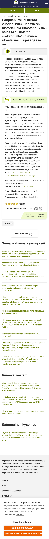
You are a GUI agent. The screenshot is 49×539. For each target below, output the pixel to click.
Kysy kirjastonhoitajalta (10, 16)
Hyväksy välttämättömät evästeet (23, 533)
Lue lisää (19, 514)
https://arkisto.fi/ (27, 186)
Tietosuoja (6, 496)
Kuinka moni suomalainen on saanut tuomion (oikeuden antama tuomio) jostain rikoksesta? (21, 264)
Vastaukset (24, 16)
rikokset (6, 223)
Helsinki (41, 217)
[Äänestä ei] (40, 209)
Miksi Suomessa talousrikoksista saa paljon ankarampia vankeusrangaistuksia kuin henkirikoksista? (20, 288)
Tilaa (4, 485)
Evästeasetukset (22, 522)
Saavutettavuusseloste (11, 491)
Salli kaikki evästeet (22, 527)
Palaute (5, 480)
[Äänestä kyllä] (36, 208)
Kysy (12, 10)
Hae (37, 10)
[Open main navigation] (46, 2)
